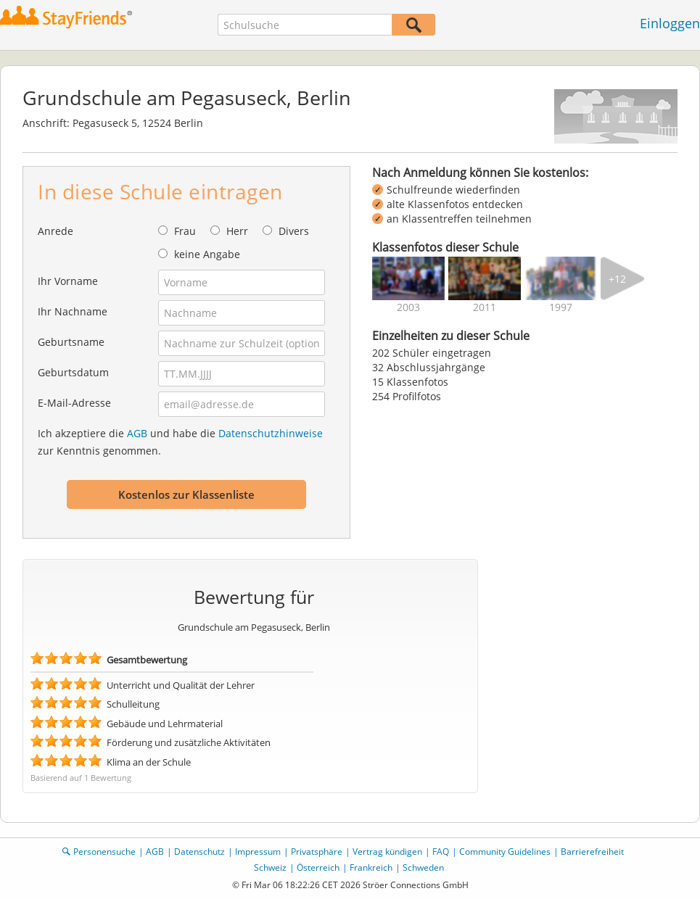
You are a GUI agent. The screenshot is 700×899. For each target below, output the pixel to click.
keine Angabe (207, 254)
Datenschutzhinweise (270, 433)
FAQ (440, 851)
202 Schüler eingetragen (431, 353)
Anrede (55, 231)
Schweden (423, 867)
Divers (294, 231)
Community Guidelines (505, 851)
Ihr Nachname (72, 311)
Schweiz (270, 867)
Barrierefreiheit (592, 851)
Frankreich (371, 867)
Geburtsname (71, 342)
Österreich (318, 867)
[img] (408, 278)
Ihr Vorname (68, 281)
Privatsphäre (316, 851)
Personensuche (104, 851)
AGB (137, 433)
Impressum (258, 851)
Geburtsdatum (73, 372)
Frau (185, 231)
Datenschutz (199, 851)
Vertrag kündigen (387, 851)
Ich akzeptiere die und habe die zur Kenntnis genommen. (180, 441)
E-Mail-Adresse (74, 403)
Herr (237, 231)
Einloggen (670, 23)
